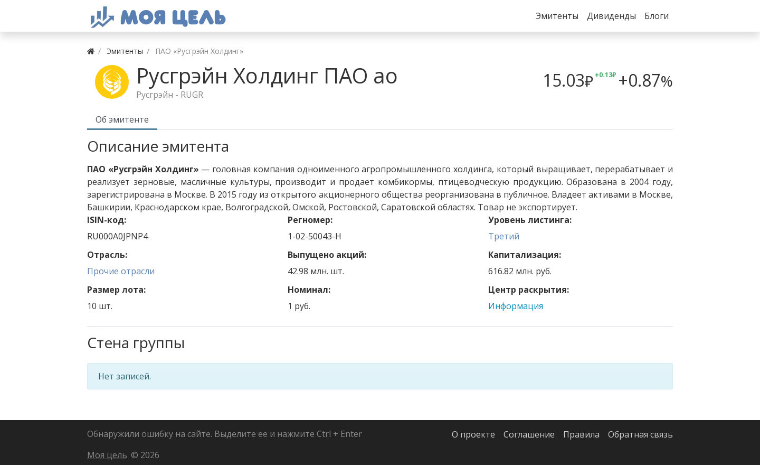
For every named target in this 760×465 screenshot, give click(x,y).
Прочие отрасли (121, 271)
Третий (503, 236)
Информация (515, 306)
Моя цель (107, 455)
